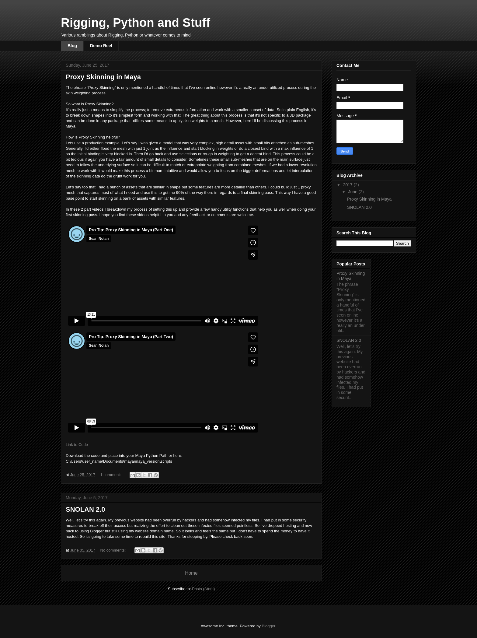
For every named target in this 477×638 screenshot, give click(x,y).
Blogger (268, 626)
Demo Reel (101, 45)
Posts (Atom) (203, 589)
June (353, 191)
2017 (348, 184)
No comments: (113, 550)
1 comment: (111, 474)
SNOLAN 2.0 (85, 509)
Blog (72, 45)
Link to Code (77, 444)
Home (191, 573)
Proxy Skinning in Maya (103, 77)
